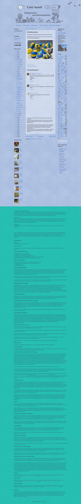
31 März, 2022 (36, 84)
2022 (16, 57)
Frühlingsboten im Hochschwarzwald (19, 79)
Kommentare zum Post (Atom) (35, 138)
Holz (59, 85)
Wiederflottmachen (61, 134)
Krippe (63, 92)
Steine (59, 124)
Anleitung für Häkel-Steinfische (21, 182)
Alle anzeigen (65, 174)
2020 (16, 119)
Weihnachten (61, 133)
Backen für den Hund (20, 187)
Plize (64, 109)
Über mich (25, 25)
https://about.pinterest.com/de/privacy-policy (35, 496)
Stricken (59, 126)
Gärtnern (60, 76)
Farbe (62, 71)
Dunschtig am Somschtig (18, 92)
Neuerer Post (29, 136)
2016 (16, 126)
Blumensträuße (61, 65)
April (17, 73)
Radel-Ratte (60, 112)
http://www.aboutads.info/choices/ (42, 374)
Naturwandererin (33, 73)
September (18, 64)
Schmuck (59, 121)
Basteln (59, 63)
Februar (18, 113)
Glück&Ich (62, 78)
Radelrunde (18, 98)
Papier (61, 108)
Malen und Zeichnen (33, 66)
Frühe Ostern (20, 155)
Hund (63, 85)
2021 (16, 117)
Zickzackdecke (60, 135)
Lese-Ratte (60, 93)
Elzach (65, 70)
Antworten (32, 81)
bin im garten (61, 163)
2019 (16, 120)
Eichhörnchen (18, 82)
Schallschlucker (60, 120)
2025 (16, 52)
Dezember (18, 59)
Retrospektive (62, 115)
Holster (64, 84)
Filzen (59, 72)
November (18, 61)
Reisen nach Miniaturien (62, 114)
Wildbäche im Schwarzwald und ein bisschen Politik (19, 88)
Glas (66, 77)
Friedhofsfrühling (62, 33)
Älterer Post (52, 136)
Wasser (62, 132)
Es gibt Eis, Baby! (19, 105)
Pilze (59, 109)
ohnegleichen (60, 107)
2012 (16, 133)
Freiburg (65, 72)
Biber (66, 63)
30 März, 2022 (39, 73)
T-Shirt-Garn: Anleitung (21, 162)
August (17, 66)
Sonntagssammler (21, 168)
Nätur (64, 102)
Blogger (47, 501)
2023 (16, 56)
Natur (65, 101)
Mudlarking (62, 98)
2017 (16, 124)
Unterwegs (60, 129)
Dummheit (60, 70)
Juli (17, 68)
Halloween (60, 82)
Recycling (60, 113)
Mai (17, 71)
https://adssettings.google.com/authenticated (49, 476)
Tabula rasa (65, 127)
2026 (16, 50)
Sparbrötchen (61, 123)
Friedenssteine (19, 76)
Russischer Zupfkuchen (18, 95)
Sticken (63, 124)
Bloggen (62, 64)
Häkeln (59, 81)
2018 (16, 122)
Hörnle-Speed (20, 200)
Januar (17, 115)
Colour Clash (18, 109)
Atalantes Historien (63, 169)
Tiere (61, 128)
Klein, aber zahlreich (21, 149)
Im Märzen (18, 111)
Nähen (65, 99)
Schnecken (60, 122)
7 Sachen (60, 56)
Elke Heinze (61, 153)
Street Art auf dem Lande (21, 175)
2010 (16, 136)
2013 (16, 131)
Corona (62, 66)
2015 (16, 127)
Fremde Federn (64, 73)
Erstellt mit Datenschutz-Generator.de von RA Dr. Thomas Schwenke (26, 498)
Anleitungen (34, 25)
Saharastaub (18, 96)
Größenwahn (60, 79)
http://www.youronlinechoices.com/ (20, 375)
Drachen (65, 67)
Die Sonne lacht (19, 107)
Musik (59, 99)
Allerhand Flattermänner (19, 104)
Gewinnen (60, 77)
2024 (16, 54)
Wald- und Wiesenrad (62, 131)
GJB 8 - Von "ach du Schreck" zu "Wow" (62, 160)
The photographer (62, 150)
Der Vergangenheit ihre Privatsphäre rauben (62, 171)
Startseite (18, 25)
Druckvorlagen (43, 25)
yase (31, 93)
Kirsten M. (32, 84)
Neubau (59, 106)
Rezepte (59, 116)
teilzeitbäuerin (62, 158)
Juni (17, 69)
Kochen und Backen (62, 91)
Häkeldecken (60, 80)
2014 (16, 129)
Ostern (65, 107)
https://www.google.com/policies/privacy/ (29, 476)
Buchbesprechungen (55, 25)
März (17, 75)
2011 (16, 134)
